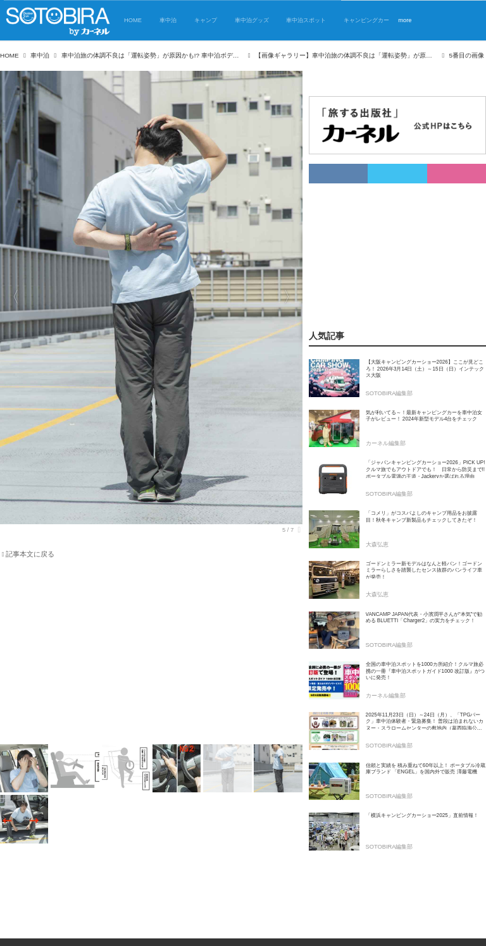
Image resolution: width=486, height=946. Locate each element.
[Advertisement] (143, 653)
